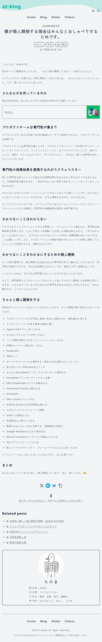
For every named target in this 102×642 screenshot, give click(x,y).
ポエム (39, 44)
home (31, 17)
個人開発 (61, 44)
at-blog (11, 6)
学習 (50, 44)
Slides (55, 17)
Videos (70, 17)
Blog (43, 17)
